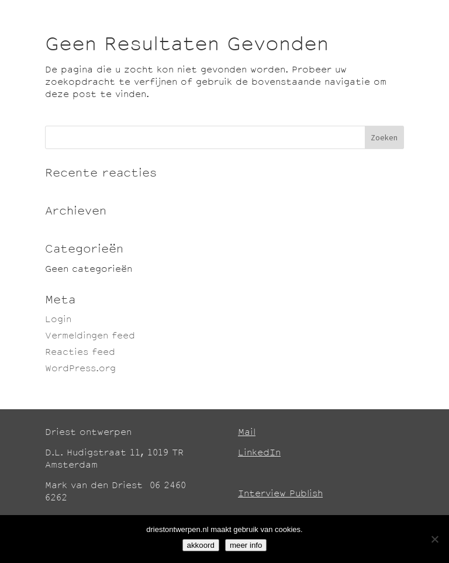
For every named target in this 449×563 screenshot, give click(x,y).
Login (58, 320)
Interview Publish (280, 494)
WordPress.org (80, 369)
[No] (434, 539)
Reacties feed (80, 352)
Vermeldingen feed (90, 336)
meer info (246, 545)
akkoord (201, 545)
